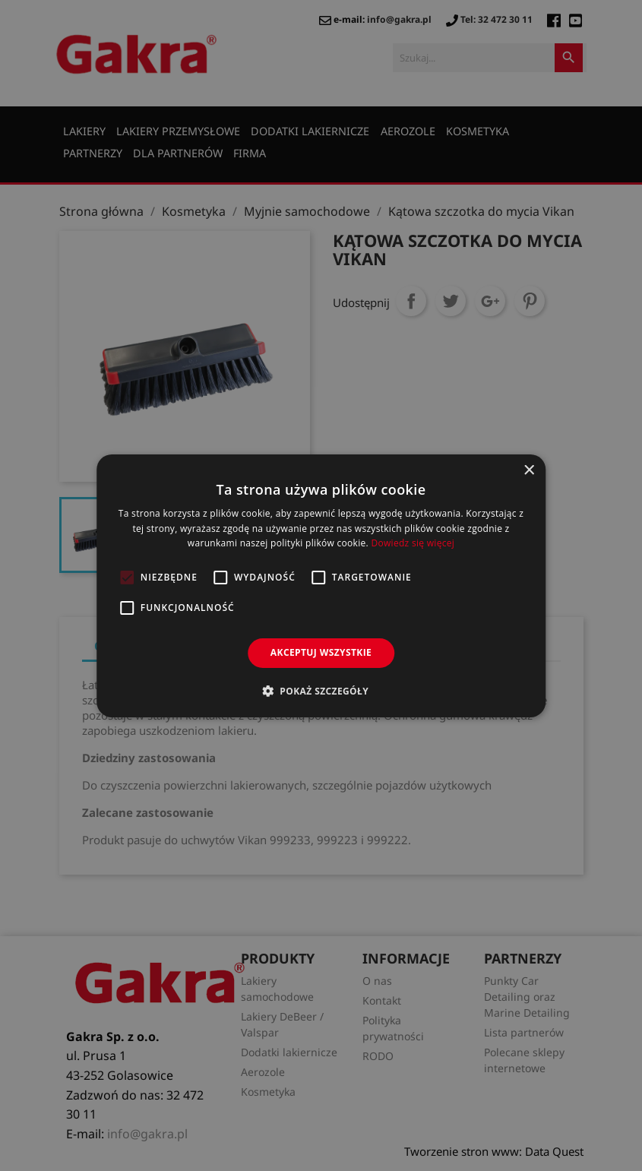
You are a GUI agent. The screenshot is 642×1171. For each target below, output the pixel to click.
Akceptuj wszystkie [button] (321, 652)
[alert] (321, 585)
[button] (321, 690)
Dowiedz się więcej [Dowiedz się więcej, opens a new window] (412, 542)
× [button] (528, 470)
